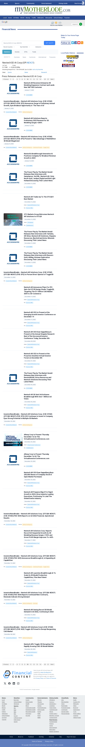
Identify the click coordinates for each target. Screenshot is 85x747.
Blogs (27, 706)
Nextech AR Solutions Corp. (33, 205)
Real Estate (78, 3)
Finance (51, 723)
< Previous (5, 79)
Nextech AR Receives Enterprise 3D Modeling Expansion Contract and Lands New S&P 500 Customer (39, 85)
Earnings (35, 603)
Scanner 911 (76, 702)
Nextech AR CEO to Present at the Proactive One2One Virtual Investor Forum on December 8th (37, 356)
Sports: (16, 706)
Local (5, 18)
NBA (15, 712)
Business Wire (29, 207)
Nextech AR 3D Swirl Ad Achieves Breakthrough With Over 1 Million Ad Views (38, 397)
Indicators (38, 47)
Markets (7, 52)
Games (39, 706)
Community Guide (30, 708)
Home (11, 737)
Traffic (34, 18)
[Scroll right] (83, 3)
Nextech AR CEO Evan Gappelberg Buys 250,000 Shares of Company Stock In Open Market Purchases (38, 475)
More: (75, 698)
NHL (15, 714)
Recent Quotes (8, 47)
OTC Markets (30, 222)
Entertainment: (43, 698)
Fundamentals (53, 722)
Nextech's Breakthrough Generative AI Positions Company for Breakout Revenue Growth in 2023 (40, 156)
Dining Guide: (53, 698)
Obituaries (48, 18)
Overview (17, 57)
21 (48, 79)
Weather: (17, 698)
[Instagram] (18, 684)
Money (28, 18)
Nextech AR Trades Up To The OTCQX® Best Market (39, 198)
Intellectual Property (37, 147)
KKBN (39, 717)
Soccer (16, 716)
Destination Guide (30, 709)
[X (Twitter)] (5, 684)
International (42, 57)
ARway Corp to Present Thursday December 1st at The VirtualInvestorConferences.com (36, 437)
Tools (34, 52)
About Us (20, 737)
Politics (4, 711)
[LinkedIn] (14, 684)
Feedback (31, 737)
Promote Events (65, 708)
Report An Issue (71, 737)
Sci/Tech (4, 717)
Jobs (62, 700)
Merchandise (64, 702)
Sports (17, 3)
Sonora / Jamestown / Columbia (52, 704)
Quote (10, 72)
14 (40, 79)
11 (30, 79)
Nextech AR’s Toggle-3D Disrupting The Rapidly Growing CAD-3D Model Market (39, 645)
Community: (30, 698)
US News (16, 18)
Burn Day (16, 700)
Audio (74, 700)
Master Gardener (54, 731)
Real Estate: (53, 720)
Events (27, 700)
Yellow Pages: (77, 717)
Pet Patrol (28, 713)
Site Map (41, 737)
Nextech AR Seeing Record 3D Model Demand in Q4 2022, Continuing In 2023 (39, 611)
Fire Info (28, 715)
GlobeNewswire (29, 225)
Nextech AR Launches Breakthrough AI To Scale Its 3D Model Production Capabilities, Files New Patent (40, 575)
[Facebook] (9, 684)
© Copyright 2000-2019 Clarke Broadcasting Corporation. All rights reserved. (42, 745)
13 (37, 79)
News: (4, 698)
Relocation (52, 729)
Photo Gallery (77, 713)
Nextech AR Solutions (32, 652)
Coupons (75, 715)
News (6, 3)
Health (27, 704)
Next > (52, 79)
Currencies (32, 57)
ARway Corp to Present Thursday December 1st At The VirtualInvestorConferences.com (36, 456)
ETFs (25, 52)
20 (45, 79)
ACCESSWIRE (29, 95)
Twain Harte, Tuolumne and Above (53, 709)
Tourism (67, 18)
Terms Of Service (51, 678)
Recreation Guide (30, 711)
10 (27, 79)
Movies (39, 700)
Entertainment (47, 3)
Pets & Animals (65, 713)
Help (60, 737)
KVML (39, 713)
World (22, 18)
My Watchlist (24, 47)
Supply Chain (46, 147)
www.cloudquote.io (45, 672)
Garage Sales (65, 711)
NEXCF (30, 62)
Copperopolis (53, 717)
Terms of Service (37, 741)
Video (74, 706)
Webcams (40, 18)
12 (34, 79)
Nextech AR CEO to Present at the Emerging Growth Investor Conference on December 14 (40, 314)
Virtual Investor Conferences (33, 445)
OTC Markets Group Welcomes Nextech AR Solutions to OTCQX (39, 215)
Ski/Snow (16, 704)
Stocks (17, 52)
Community (30, 3)
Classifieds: (65, 698)
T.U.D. (74, 711)
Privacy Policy (39, 678)
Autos (62, 704)
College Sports (18, 718)
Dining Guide (63, 3)
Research (44, 72)
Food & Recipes (42, 708)
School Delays (58, 18)
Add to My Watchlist (37, 69)
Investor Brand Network (11, 112)
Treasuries (52, 57)
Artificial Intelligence (27, 112)
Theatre (40, 702)
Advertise (51, 737)
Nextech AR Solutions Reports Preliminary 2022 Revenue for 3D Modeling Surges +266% (36, 120)
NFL (15, 708)
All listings (52, 700)
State (10, 18)
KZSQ (39, 715)
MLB (15, 710)
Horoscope (41, 704)
